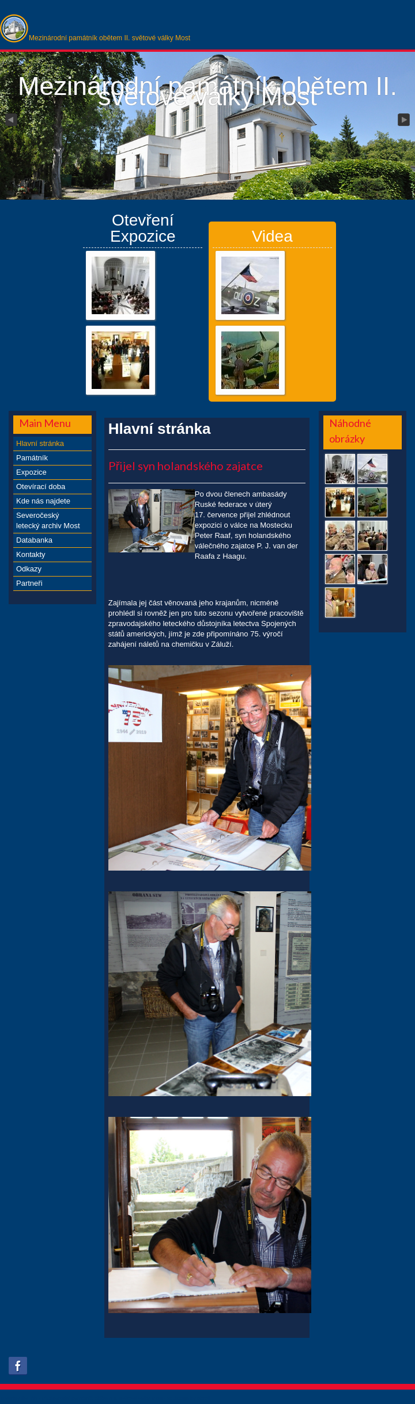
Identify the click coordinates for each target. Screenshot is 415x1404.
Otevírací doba (40, 486)
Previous (10, 120)
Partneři (29, 583)
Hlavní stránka (40, 443)
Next (405, 120)
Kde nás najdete (43, 501)
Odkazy (29, 568)
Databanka (34, 540)
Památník (32, 457)
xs (169, 1398)
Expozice (31, 472)
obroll (203, 1398)
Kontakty (31, 554)
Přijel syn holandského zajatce (185, 465)
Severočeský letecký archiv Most (48, 520)
